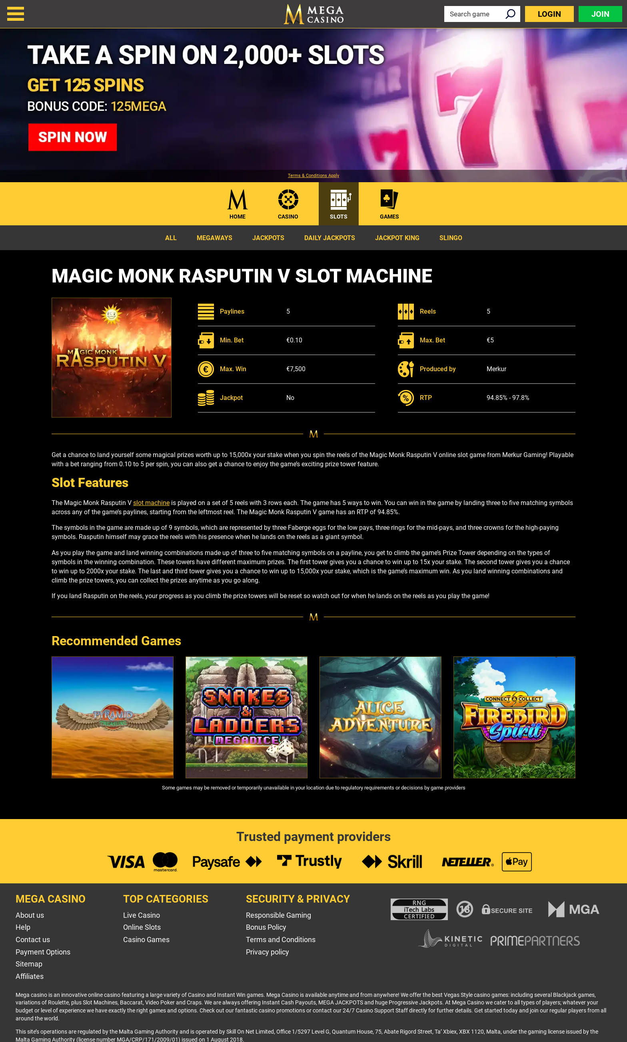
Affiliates (30, 976)
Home (238, 216)
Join (600, 14)
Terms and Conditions (280, 939)
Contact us (33, 939)
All (171, 238)
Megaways (214, 238)
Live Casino (141, 915)
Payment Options (43, 952)
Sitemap (29, 964)
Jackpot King (397, 238)
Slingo (450, 238)
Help (23, 927)
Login (549, 14)
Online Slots (142, 927)
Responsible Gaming (278, 915)
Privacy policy (267, 952)
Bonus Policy (266, 927)
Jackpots (268, 238)
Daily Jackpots (329, 238)
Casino (288, 216)
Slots (338, 216)
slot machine (151, 503)
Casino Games (146, 939)
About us (30, 915)
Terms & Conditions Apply (313, 175)
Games (389, 216)
